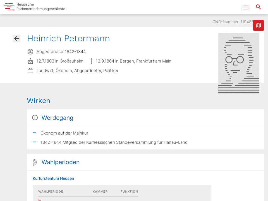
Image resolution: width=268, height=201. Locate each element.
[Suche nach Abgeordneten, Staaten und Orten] (258, 7)
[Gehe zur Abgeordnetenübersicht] (16, 38)
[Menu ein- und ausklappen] (245, 7)
